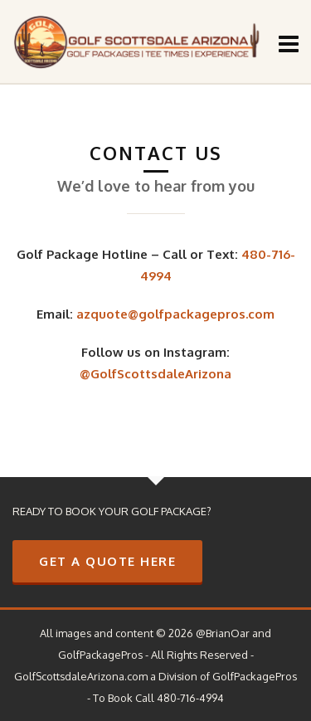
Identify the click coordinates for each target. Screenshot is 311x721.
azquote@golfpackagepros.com (175, 314)
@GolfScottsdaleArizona (155, 374)
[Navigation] (289, 43)
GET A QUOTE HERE (107, 561)
